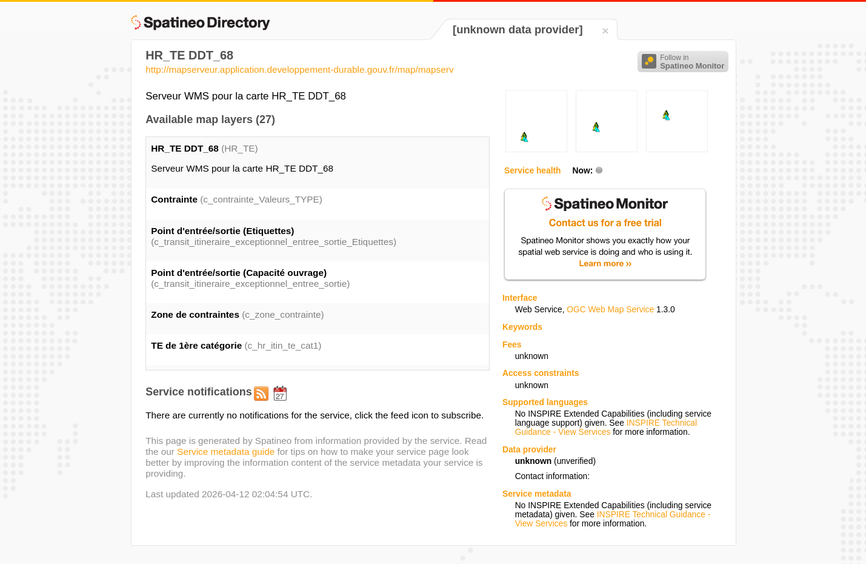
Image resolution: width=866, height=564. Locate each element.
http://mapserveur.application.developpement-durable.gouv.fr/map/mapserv (299, 69)
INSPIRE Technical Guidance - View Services (606, 427)
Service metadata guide (226, 451)
